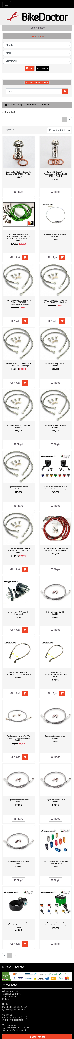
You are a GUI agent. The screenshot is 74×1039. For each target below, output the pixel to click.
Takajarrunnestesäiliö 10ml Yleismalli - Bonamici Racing (55, 924)
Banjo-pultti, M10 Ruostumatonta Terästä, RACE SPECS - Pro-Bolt (18, 173)
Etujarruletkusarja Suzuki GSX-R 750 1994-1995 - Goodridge (18, 365)
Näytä (18, 192)
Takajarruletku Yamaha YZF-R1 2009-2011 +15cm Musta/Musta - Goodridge (18, 738)
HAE (29, 68)
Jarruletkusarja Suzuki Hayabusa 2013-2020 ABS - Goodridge (55, 549)
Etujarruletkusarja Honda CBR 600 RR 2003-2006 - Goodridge (55, 301)
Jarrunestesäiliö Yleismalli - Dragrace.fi (18, 613)
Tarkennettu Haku (37, 82)
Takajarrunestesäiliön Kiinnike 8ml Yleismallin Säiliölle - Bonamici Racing (18, 925)
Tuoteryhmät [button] (36, 27)
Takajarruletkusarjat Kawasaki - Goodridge (18, 801)
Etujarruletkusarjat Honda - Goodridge (55, 365)
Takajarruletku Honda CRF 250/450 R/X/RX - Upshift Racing (18, 673)
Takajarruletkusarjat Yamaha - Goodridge (18, 862)
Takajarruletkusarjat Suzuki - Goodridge (55, 801)
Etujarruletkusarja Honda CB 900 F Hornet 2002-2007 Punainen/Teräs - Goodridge (18, 302)
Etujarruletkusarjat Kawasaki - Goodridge (18, 426)
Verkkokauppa (17, 104)
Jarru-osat (31, 104)
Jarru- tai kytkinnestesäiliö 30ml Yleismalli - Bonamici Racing (55, 488)
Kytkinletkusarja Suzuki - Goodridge (55, 613)
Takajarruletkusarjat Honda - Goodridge (55, 737)
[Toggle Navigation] (6, 4)
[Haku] (34, 91)
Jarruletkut (44, 104)
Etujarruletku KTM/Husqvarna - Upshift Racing (55, 235)
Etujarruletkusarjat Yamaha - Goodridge (18, 488)
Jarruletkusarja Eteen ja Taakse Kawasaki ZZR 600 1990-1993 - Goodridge (18, 550)
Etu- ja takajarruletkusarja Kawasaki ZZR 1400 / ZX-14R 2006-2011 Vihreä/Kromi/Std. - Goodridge (18, 237)
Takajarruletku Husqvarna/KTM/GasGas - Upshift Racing (55, 674)
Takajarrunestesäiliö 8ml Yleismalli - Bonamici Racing (55, 862)
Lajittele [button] (8, 130)
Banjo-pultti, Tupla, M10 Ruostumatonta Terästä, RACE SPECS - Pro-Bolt (55, 174)
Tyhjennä (42, 68)
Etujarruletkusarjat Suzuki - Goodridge (55, 426)
